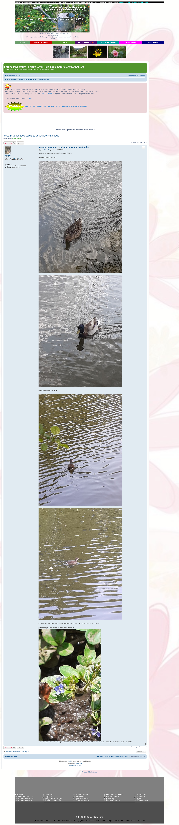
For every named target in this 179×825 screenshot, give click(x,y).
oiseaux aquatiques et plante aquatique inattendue (31, 135)
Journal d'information (63, 821)
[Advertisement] (142, 21)
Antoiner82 (8, 155)
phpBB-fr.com (78, 763)
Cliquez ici (31, 98)
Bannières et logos (104, 821)
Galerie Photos (46, 94)
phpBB (69, 761)
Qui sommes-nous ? (43, 821)
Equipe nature (16, 138)
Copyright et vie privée (84, 821)
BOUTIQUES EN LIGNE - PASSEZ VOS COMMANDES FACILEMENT (56, 106)
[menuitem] (18, 75)
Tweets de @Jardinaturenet (89, 772)
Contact (141, 821)
